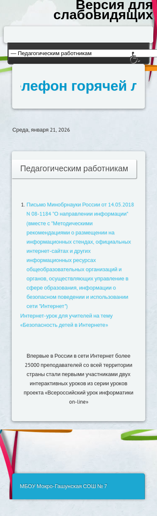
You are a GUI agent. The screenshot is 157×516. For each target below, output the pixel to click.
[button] (143, 63)
